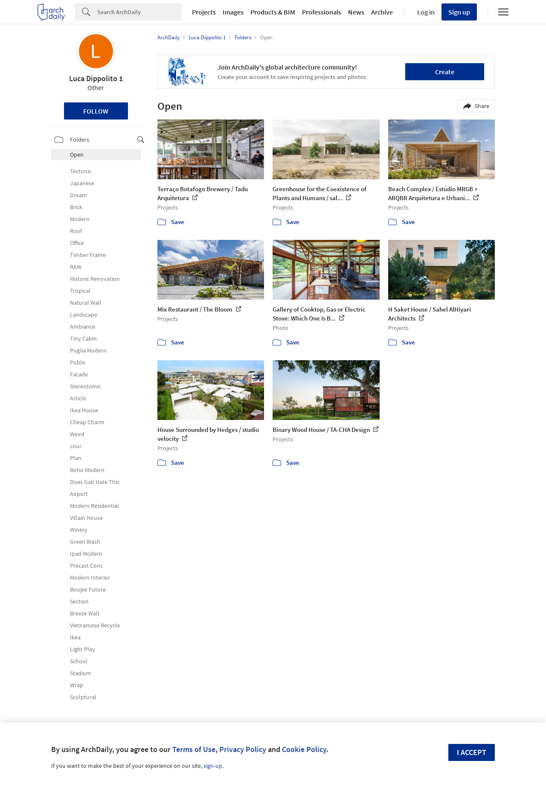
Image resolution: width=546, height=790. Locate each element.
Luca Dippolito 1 (96, 78)
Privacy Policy (242, 749)
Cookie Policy (304, 749)
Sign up (459, 12)
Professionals (321, 12)
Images (233, 12)
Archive (382, 12)
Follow (95, 111)
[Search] (139, 11)
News (356, 12)
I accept (471, 752)
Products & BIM (272, 12)
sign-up (212, 766)
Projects (204, 12)
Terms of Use (193, 749)
